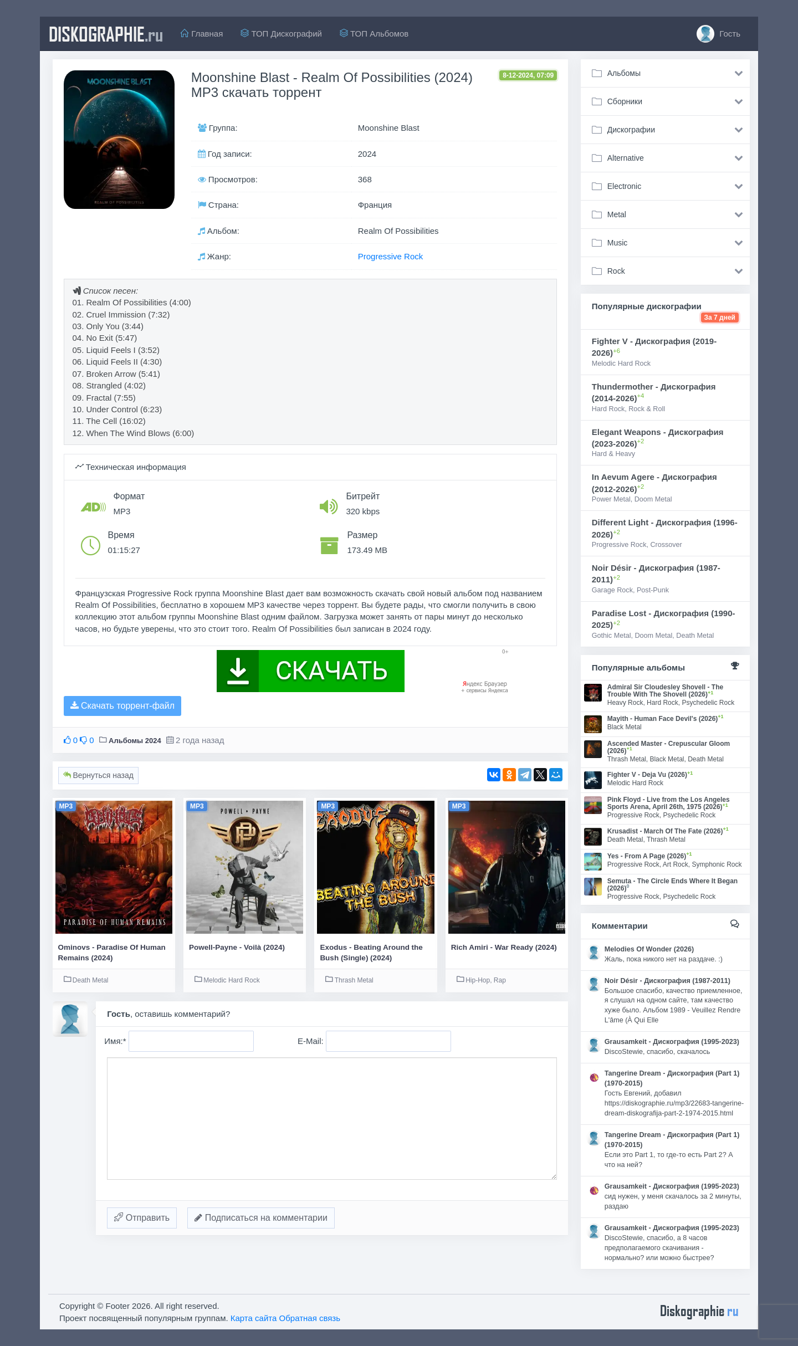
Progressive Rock (390, 256)
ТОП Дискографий (281, 33)
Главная (202, 33)
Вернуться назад (98, 775)
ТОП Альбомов (374, 33)
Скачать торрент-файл (122, 705)
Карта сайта (254, 1318)
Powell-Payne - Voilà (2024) (237, 947)
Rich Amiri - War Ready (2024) (504, 947)
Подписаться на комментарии (261, 1217)
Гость (718, 34)
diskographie (106, 33)
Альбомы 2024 (135, 740)
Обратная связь (310, 1318)
